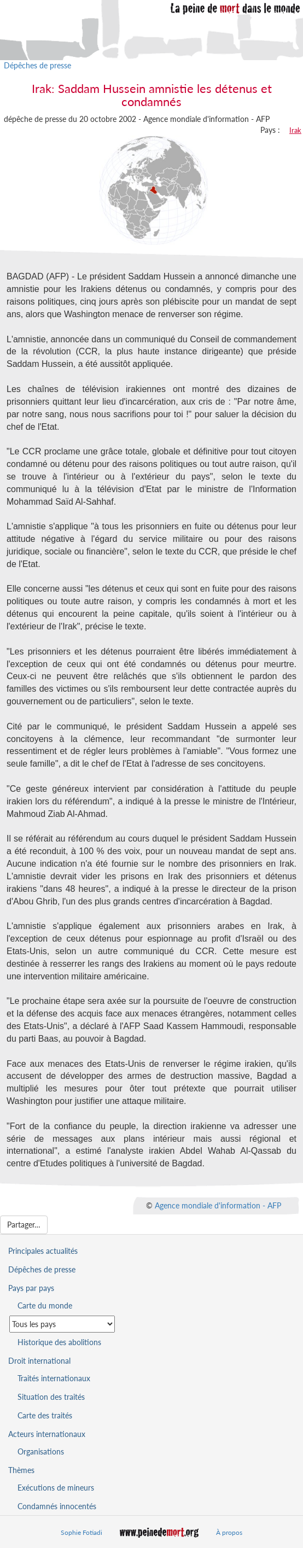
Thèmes (21, 1470)
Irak (295, 130)
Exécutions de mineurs (56, 1487)
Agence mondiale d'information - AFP (218, 1205)
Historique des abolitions (59, 1342)
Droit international (39, 1360)
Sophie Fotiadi (81, 1532)
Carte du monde (45, 1305)
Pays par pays (31, 1288)
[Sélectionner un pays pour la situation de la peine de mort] (62, 1324)
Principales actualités (43, 1250)
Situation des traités (51, 1396)
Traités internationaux (54, 1378)
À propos (229, 1532)
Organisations (41, 1451)
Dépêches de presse (37, 65)
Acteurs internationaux (46, 1434)
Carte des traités (45, 1415)
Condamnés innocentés (57, 1506)
